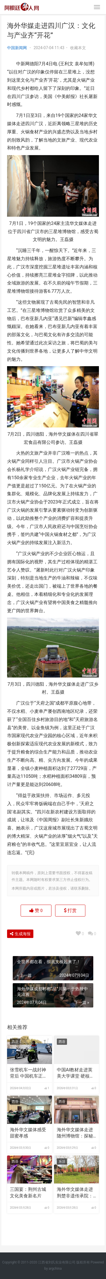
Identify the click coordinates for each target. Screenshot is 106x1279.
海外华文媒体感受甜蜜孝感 (28, 1133)
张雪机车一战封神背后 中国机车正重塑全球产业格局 (28, 1073)
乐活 (62, 1161)
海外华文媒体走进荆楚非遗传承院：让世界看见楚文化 (75, 1193)
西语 (15, 1042)
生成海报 (20, 934)
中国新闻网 (17, 47)
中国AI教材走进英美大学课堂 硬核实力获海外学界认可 (75, 1073)
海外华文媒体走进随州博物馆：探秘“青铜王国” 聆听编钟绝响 (75, 1133)
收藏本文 (78, 47)
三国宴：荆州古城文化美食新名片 (28, 1192)
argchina (55, 1269)
